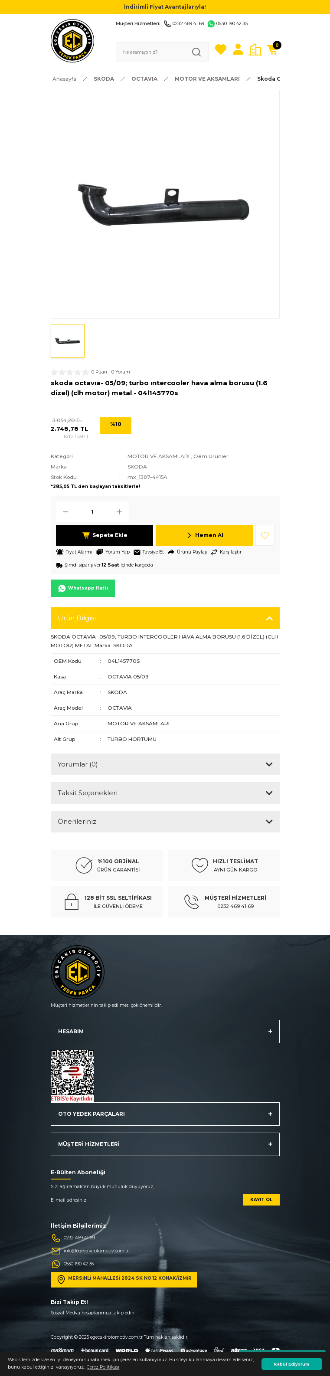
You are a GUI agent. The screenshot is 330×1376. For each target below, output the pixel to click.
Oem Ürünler (211, 456)
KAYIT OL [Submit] (261, 1199)
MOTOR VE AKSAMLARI (158, 456)
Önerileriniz (77, 821)
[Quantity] (92, 511)
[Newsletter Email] (165, 1202)
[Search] (162, 52)
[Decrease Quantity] (63, 511)
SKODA (137, 466)
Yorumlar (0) (78, 764)
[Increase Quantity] (122, 511)
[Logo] (72, 40)
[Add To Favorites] (264, 535)
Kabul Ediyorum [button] (291, 1364)
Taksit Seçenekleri (88, 793)
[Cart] (273, 49)
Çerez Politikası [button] (103, 1367)
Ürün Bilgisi (77, 618)
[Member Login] (238, 49)
